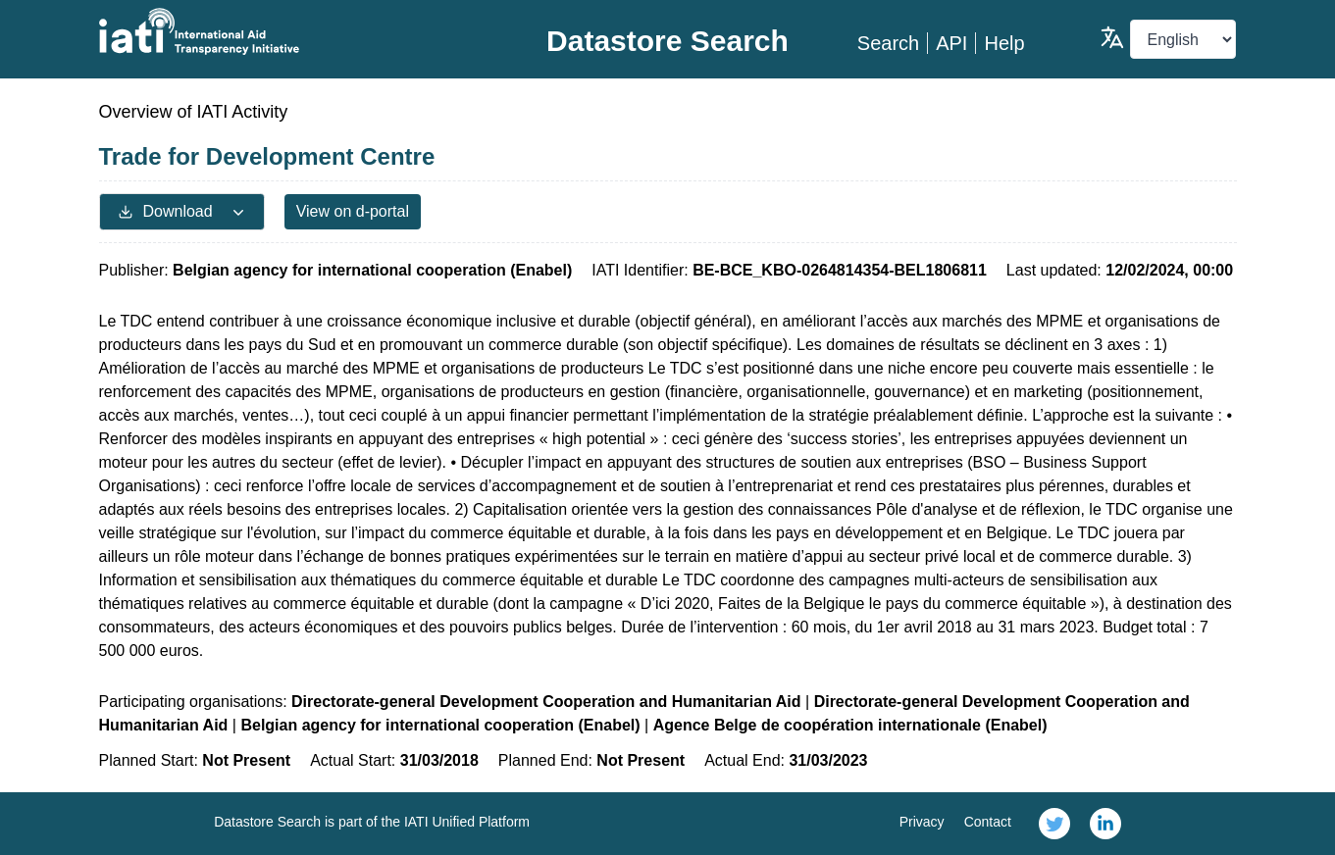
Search (888, 43)
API (951, 43)
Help (1004, 43)
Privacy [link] (922, 822)
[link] (1054, 823)
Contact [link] (987, 822)
